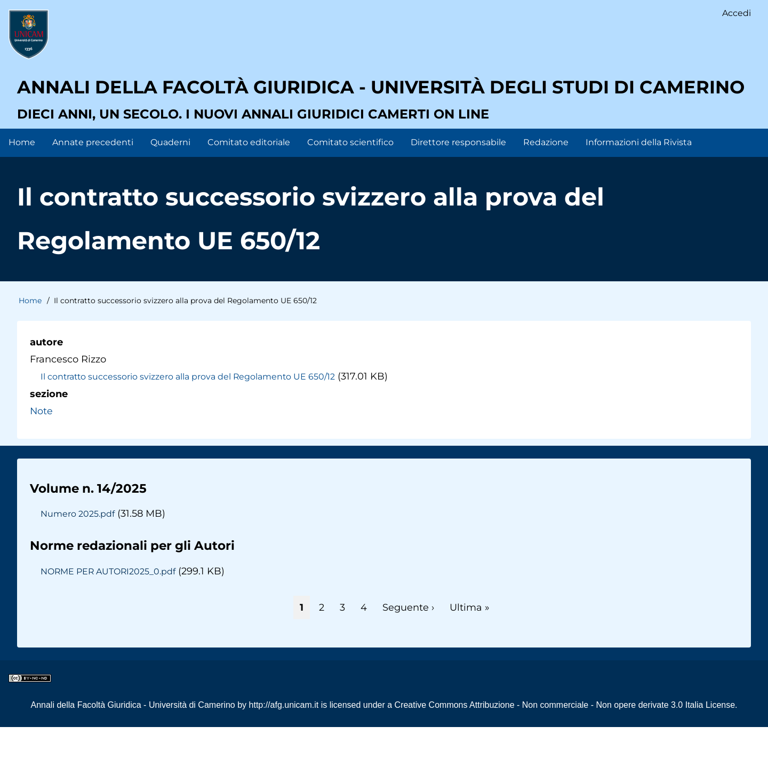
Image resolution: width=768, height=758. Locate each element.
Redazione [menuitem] (546, 173)
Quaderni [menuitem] (170, 173)
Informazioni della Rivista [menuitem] (639, 173)
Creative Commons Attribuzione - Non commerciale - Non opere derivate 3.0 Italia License (565, 735)
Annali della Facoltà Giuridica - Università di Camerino (132, 735)
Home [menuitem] (22, 173)
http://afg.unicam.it (284, 735)
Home (30, 332)
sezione (49, 425)
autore (46, 373)
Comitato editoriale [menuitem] (248, 173)
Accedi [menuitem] (736, 14)
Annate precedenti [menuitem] (92, 173)
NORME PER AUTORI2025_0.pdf (110, 602)
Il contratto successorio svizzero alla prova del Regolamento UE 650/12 (190, 407)
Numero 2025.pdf (78, 544)
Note (41, 442)
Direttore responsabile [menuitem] (458, 173)
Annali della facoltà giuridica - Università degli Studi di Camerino (349, 104)
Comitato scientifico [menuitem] (350, 173)
